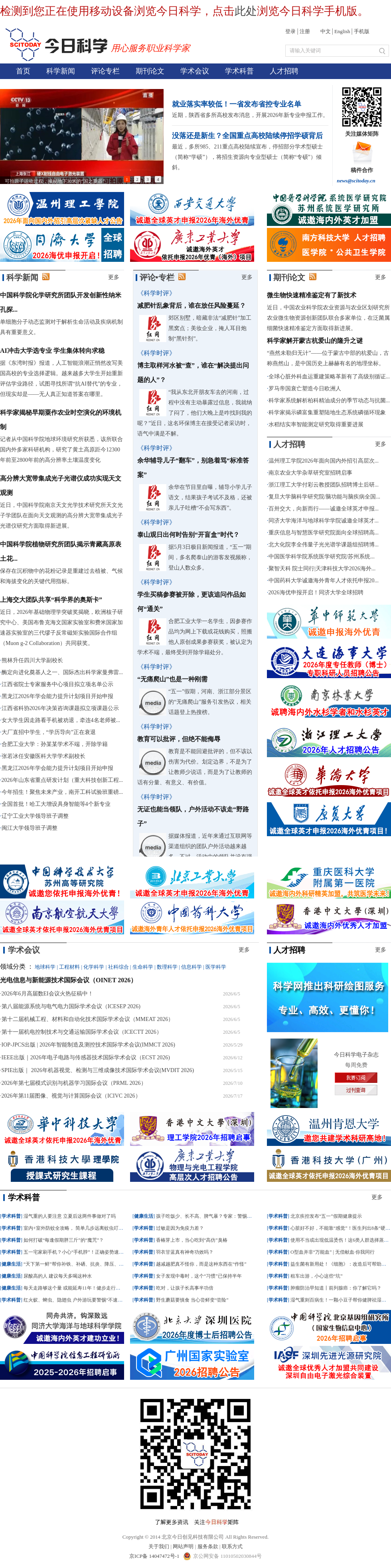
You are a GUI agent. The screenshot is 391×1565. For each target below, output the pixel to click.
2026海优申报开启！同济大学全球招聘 (316, 593)
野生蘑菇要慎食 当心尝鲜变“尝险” (192, 1300)
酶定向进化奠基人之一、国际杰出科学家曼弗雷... (62, 672)
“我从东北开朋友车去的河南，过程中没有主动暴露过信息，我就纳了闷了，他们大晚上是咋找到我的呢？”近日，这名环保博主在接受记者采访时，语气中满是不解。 (194, 413)
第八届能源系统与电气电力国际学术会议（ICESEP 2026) (71, 1006)
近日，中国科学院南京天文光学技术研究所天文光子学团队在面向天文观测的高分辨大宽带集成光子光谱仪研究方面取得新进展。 (61, 515)
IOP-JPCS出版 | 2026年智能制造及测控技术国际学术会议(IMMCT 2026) (88, 1045)
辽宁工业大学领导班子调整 (35, 816)
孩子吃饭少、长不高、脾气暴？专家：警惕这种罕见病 (213, 1216)
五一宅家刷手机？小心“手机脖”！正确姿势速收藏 (76, 1252)
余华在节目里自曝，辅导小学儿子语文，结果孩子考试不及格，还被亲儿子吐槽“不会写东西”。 (210, 497)
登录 (290, 31)
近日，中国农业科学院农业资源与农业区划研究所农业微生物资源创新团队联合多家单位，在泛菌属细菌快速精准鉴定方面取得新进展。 (328, 318)
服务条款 (207, 1546)
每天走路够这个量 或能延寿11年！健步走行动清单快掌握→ (86, 1288)
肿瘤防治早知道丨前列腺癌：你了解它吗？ (335, 1288)
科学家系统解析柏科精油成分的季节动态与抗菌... (329, 401)
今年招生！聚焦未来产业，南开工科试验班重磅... (62, 792)
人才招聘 (284, 71)
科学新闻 (60, 71)
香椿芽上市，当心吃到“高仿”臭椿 (191, 1240)
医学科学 (215, 967)
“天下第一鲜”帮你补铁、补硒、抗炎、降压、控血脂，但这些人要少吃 (98, 1264)
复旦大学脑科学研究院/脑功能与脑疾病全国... (324, 497)
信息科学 (191, 967)
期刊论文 (150, 71)
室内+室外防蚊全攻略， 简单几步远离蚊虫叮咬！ (76, 1228)
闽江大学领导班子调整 (29, 828)
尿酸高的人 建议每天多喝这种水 (58, 1276)
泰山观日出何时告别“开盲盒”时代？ (188, 534)
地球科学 (45, 967)
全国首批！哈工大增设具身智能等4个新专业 (56, 804)
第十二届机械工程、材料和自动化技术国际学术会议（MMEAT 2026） (88, 1019)
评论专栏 (105, 71)
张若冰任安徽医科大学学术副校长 (43, 756)
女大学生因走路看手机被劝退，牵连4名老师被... (61, 720)
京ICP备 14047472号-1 (155, 1556)
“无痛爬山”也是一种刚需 (172, 679)
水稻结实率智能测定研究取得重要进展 (316, 424)
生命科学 (142, 967)
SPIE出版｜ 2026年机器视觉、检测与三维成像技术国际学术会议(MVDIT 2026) (98, 1070)
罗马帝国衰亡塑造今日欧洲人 (305, 389)
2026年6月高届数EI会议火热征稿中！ (47, 994)
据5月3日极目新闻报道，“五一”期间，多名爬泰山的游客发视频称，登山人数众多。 (210, 557)
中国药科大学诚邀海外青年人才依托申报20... (324, 581)
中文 (325, 31)
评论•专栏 (157, 277)
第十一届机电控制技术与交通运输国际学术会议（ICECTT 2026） (82, 1032)
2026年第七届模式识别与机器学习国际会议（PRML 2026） (74, 1083)
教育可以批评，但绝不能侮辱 (178, 739)
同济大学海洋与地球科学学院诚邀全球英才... (324, 521)
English (342, 31)
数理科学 (167, 967)
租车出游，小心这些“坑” (316, 1276)
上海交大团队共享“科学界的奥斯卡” (51, 599)
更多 (113, 277)
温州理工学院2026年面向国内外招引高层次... (324, 461)
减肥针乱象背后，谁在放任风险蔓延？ (191, 305)
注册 (305, 31)
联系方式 (232, 1546)
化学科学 (93, 967)
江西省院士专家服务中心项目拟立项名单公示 (57, 684)
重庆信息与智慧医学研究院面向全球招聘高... (324, 533)
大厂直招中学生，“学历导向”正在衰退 (49, 732)
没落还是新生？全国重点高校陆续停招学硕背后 (247, 136)
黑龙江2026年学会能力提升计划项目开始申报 (57, 696)
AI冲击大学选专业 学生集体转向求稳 (52, 350)
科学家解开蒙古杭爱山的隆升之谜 (315, 340)
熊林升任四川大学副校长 (32, 660)
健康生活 (11, 1264)
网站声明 (183, 1546)
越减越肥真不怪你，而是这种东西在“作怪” (201, 1264)
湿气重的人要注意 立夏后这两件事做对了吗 (70, 1216)
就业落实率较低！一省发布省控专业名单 (236, 104)
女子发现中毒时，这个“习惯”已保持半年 (199, 1276)
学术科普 (239, 71)
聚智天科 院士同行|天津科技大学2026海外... (322, 569)
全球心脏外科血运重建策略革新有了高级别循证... (329, 377)
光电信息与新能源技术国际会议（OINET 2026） (68, 980)
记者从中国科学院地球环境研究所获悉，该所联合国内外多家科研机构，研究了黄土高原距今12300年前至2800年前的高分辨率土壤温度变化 (61, 449)
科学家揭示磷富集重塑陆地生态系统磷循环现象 (327, 412)
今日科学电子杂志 (356, 1055)
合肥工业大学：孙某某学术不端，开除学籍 (55, 744)
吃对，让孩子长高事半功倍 (184, 1288)
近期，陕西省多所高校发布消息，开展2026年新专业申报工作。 (250, 115)
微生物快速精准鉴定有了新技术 (311, 295)
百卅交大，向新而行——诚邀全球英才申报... (324, 509)
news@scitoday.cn (356, 181)
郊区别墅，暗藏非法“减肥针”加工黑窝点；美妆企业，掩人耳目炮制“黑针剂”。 (209, 328)
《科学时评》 (156, 293)
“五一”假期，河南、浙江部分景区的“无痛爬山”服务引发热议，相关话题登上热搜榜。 (209, 702)
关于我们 (158, 1546)
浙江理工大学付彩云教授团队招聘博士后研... (324, 485)
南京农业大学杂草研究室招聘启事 (310, 473)
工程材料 (69, 967)
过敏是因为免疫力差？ (180, 1228)
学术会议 (194, 71)
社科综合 (118, 967)
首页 (23, 71)
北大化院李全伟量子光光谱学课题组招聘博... (324, 545)
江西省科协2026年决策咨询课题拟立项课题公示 (60, 708)
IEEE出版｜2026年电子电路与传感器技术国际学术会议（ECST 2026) (86, 1057)
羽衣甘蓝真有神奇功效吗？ (184, 1252)
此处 (246, 11)
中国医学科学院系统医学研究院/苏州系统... (322, 557)
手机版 (361, 31)
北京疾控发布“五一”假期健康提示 (326, 1216)
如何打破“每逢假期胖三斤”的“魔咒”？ (64, 1240)
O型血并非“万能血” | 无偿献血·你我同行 (332, 1252)
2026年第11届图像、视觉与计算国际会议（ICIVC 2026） (71, 1096)
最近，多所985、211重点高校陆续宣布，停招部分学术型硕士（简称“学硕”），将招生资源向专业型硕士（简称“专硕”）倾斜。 (247, 157)
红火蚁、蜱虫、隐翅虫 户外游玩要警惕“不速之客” (77, 1300)
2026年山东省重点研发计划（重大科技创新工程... (62, 780)
